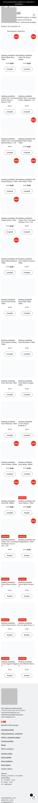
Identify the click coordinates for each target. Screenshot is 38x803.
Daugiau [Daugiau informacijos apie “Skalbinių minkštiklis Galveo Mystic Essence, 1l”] (27, 596)
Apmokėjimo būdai (7, 730)
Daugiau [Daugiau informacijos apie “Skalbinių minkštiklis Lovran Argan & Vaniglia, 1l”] (10, 675)
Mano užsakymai (6, 761)
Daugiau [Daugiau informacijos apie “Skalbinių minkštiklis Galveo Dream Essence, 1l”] (10, 596)
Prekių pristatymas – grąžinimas (11, 734)
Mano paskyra (6, 765)
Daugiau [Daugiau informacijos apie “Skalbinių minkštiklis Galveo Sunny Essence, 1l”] (10, 635)
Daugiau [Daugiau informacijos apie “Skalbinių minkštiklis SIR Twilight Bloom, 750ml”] (27, 555)
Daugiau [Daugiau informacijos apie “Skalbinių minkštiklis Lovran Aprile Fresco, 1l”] (27, 635)
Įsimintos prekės (6, 754)
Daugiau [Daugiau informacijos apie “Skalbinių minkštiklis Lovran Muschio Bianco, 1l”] (27, 675)
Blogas (3, 745)
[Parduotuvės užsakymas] (21, 31)
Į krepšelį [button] (10, 69)
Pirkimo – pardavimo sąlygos (10, 737)
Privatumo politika (7, 741)
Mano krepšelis (6, 757)
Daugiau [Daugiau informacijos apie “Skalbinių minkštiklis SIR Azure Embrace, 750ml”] (27, 513)
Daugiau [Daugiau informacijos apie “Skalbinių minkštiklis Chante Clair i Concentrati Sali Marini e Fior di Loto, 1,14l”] (10, 555)
